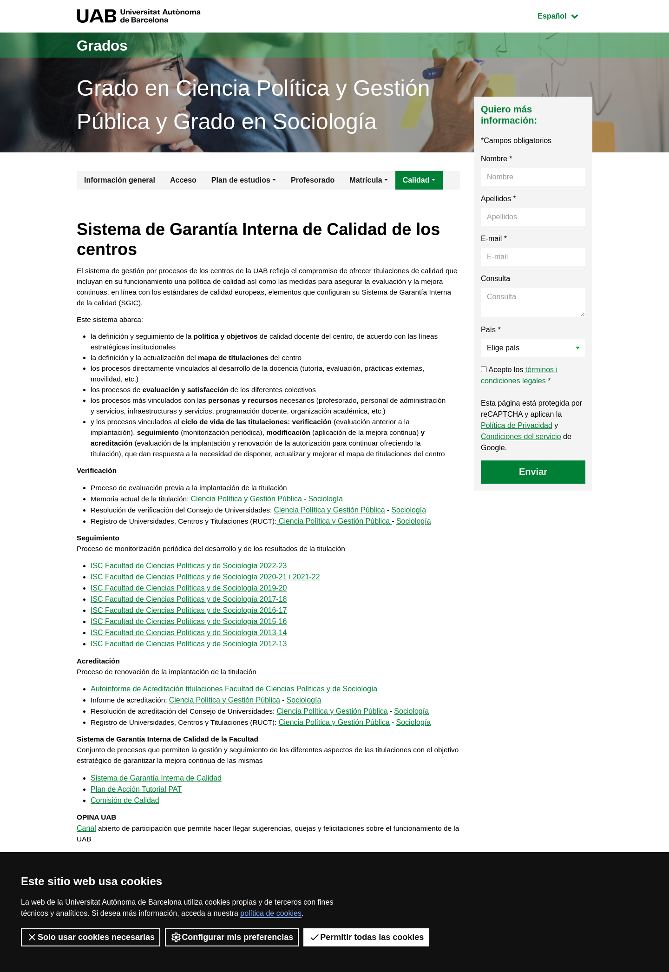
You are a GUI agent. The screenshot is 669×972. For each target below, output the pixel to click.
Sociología (330, 534)
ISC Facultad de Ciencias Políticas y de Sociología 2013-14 (189, 670)
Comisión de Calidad (125, 843)
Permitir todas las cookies (366, 937)
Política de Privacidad (516, 425)
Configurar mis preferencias (232, 937)
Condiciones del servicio (521, 436)
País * (491, 330)
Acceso (183, 180)
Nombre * (496, 159)
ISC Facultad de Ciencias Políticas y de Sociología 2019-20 (189, 626)
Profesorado (312, 180)
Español (564, 15)
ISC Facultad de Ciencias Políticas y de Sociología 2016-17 (189, 648)
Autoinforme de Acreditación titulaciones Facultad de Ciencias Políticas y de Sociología (234, 729)
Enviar (533, 471)
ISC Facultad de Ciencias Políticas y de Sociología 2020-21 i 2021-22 (205, 614)
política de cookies (271, 913)
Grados (106, 44)
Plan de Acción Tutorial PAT (136, 832)
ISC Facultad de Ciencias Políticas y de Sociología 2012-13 (189, 681)
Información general (119, 180)
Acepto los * (519, 375)
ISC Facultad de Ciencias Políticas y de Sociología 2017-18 (189, 637)
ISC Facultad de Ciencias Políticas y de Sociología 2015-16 (189, 659)
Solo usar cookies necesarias (90, 937)
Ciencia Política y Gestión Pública (250, 534)
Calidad (416, 180)
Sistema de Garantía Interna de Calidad (156, 821)
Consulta (495, 278)
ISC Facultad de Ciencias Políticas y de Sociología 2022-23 (189, 603)
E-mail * (494, 239)
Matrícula (365, 180)
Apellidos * (498, 199)
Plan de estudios (240, 180)
